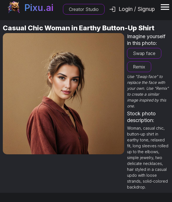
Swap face (144, 53)
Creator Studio (84, 9)
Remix (139, 67)
